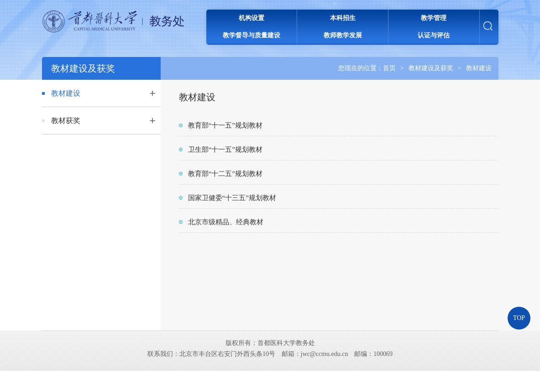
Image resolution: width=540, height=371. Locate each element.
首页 (389, 68)
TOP (519, 317)
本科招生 (343, 18)
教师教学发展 (343, 35)
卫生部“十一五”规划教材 (225, 149)
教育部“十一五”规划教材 (225, 125)
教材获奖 (65, 120)
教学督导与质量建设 (251, 35)
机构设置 (251, 18)
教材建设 (479, 68)
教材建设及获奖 (431, 68)
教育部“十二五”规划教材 (225, 173)
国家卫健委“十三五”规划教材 (232, 197)
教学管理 (433, 18)
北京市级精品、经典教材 (225, 222)
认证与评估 (434, 35)
